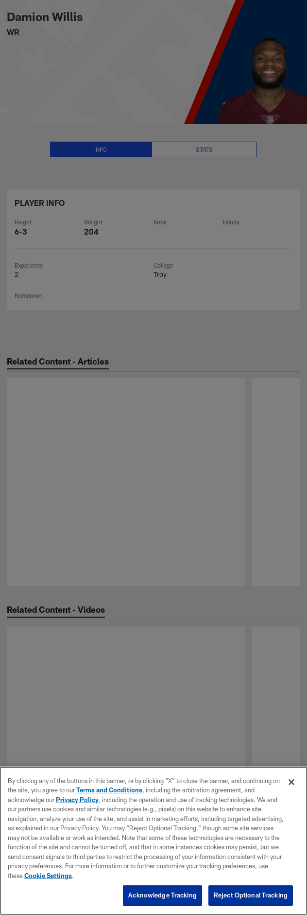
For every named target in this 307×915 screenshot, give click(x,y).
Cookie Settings (48, 875)
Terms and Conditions (109, 790)
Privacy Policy (77, 800)
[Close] (291, 782)
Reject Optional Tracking (251, 895)
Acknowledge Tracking (162, 895)
